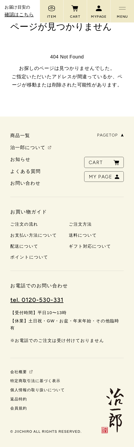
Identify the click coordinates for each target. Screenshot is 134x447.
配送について (24, 246)
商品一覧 (20, 135)
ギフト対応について (90, 246)
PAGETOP (110, 135)
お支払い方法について (33, 235)
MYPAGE (99, 11)
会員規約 (18, 408)
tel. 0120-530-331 (36, 299)
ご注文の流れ (24, 224)
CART (75, 11)
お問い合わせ (25, 183)
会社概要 (18, 372)
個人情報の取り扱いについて (37, 390)
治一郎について (28, 147)
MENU (122, 11)
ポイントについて (29, 257)
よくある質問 (25, 171)
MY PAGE (104, 177)
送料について (83, 235)
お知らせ (20, 159)
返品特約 (18, 399)
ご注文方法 (80, 224)
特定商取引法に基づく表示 (35, 381)
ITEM (51, 11)
